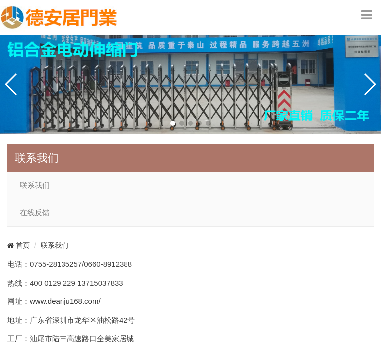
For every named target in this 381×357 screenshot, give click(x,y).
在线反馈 (35, 213)
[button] (172, 123)
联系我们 (35, 185)
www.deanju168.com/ (65, 301)
